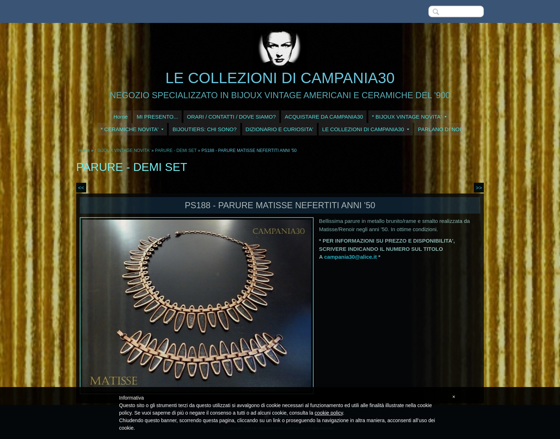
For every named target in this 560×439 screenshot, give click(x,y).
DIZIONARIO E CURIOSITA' (279, 129)
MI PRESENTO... (157, 117)
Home (120, 117)
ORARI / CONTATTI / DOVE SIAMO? (231, 117)
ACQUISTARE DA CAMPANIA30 (324, 117)
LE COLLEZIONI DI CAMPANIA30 (279, 78)
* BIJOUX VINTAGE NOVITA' (409, 117)
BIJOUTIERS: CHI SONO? (204, 129)
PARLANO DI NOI (439, 129)
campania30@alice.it (350, 257)
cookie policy (329, 413)
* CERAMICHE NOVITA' (132, 129)
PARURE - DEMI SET (176, 150)
